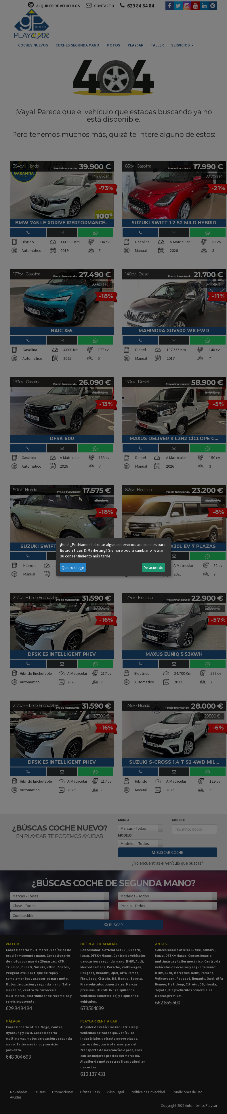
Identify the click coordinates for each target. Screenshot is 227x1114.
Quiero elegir (73, 567)
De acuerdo (153, 567)
